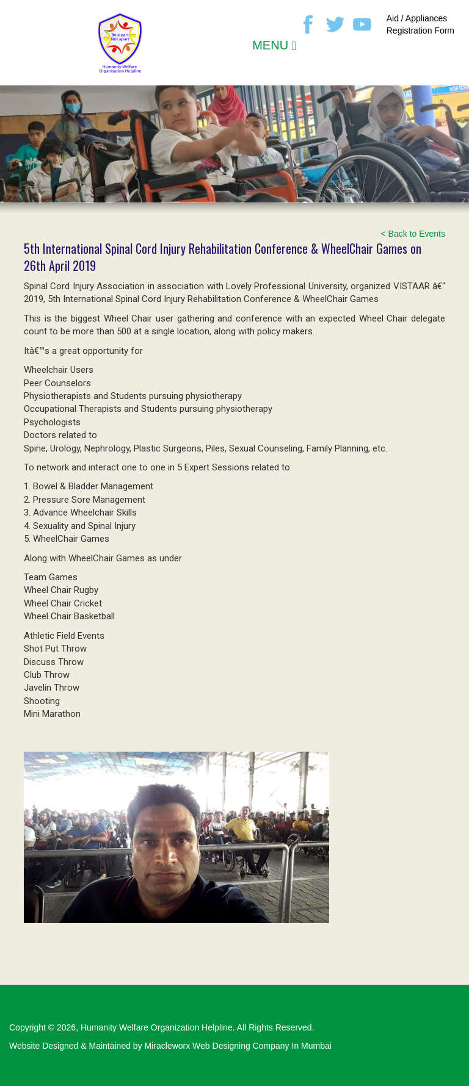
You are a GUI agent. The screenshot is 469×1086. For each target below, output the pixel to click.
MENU (274, 45)
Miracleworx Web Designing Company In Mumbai (238, 1046)
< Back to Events (413, 234)
